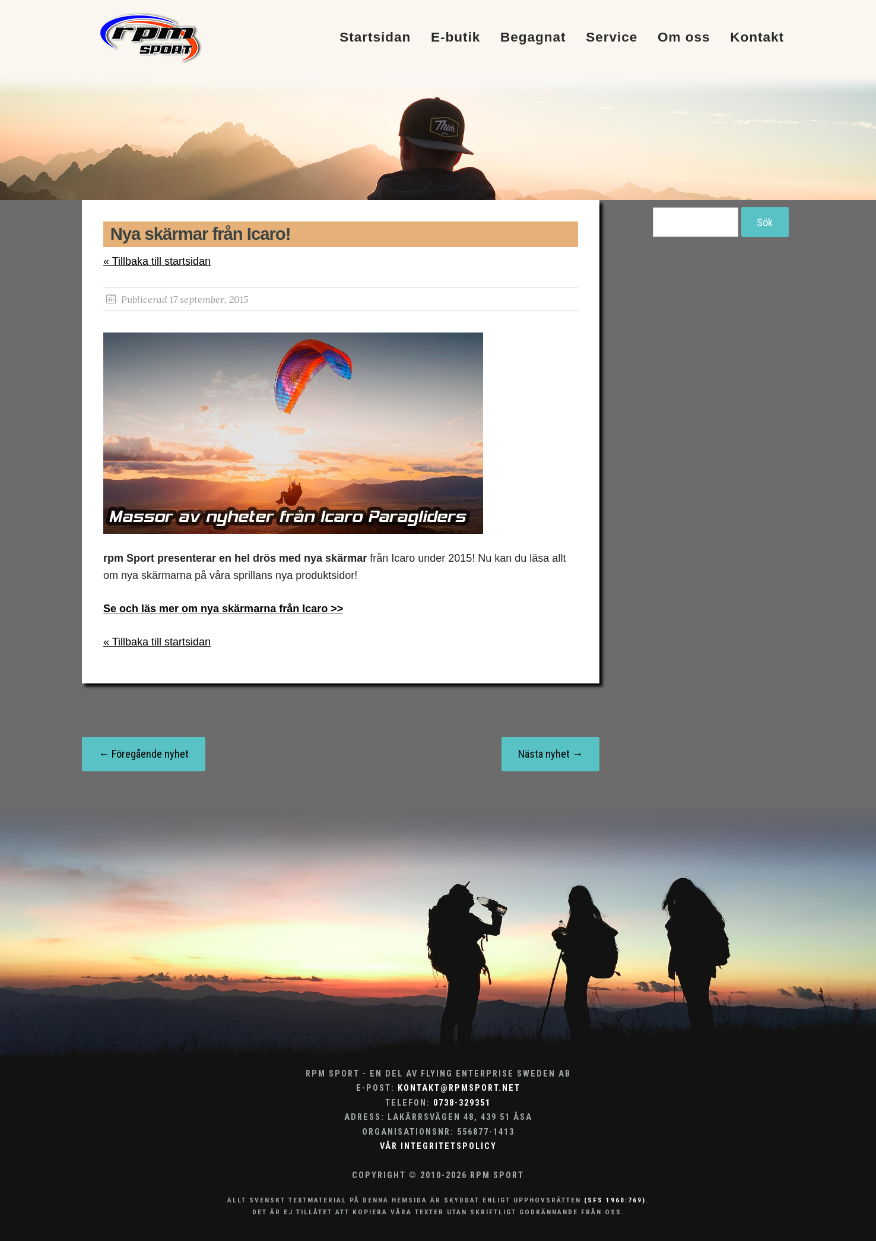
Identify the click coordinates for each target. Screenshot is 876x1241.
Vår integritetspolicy (438, 1146)
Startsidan (375, 38)
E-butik (455, 38)
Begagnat (533, 38)
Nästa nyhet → (550, 754)
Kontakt (757, 38)
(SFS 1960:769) (615, 1200)
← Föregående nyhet (144, 754)
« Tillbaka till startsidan (157, 261)
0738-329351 (462, 1103)
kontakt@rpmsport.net (459, 1088)
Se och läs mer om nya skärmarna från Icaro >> (223, 609)
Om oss (684, 38)
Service (611, 38)
